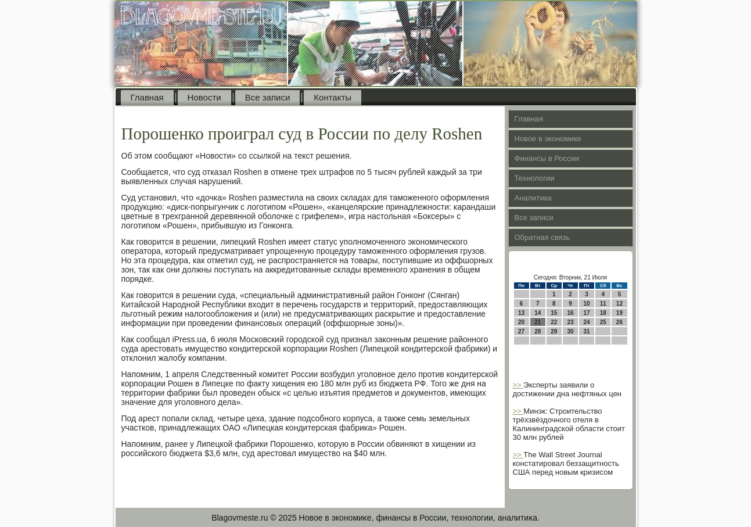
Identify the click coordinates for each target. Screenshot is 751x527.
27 (521, 331)
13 (521, 313)
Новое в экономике (548, 138)
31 (587, 331)
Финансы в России (547, 158)
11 (603, 303)
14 (537, 313)
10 (587, 303)
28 (537, 331)
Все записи (267, 97)
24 (587, 322)
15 (554, 313)
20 (521, 322)
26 (619, 322)
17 (587, 313)
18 (603, 313)
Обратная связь (542, 237)
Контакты (332, 97)
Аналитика (533, 197)
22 (554, 322)
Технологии (535, 178)
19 (619, 313)
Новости (204, 97)
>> (518, 385)
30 (570, 331)
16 (570, 313)
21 (537, 322)
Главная (147, 97)
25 (603, 322)
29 (554, 331)
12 (619, 303)
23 (570, 322)
